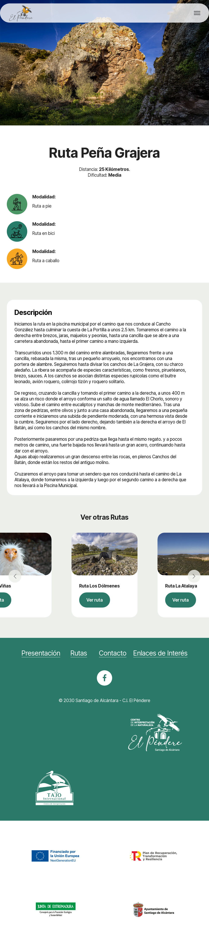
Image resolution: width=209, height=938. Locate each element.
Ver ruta (94, 600)
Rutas (78, 653)
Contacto (112, 653)
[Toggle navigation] (197, 13)
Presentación (40, 653)
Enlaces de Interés (160, 653)
